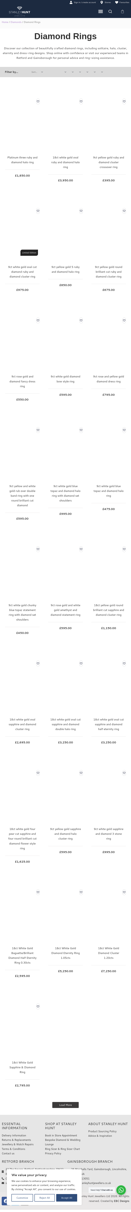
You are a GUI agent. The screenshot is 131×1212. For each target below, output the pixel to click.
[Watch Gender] (72, 72)
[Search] (110, 12)
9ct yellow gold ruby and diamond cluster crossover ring (108, 162)
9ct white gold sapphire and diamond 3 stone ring (109, 834)
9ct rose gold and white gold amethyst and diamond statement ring (65, 610)
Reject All (44, 1198)
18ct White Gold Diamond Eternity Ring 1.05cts (65, 953)
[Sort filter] (37, 72)
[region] (44, 1187)
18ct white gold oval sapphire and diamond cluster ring (22, 724)
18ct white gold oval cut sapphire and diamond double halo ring (65, 724)
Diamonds (15, 22)
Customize (22, 1198)
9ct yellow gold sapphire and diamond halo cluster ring (65, 834)
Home (5, 22)
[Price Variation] (65, 72)
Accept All (66, 1198)
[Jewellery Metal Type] (79, 72)
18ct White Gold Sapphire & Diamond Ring (22, 1067)
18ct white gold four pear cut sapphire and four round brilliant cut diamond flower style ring (22, 838)
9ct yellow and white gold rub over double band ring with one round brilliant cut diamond (22, 495)
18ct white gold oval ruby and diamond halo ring (65, 162)
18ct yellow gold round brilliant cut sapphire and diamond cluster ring (108, 610)
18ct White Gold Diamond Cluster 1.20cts (108, 953)
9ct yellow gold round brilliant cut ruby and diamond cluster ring (108, 272)
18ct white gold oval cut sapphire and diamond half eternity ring (108, 724)
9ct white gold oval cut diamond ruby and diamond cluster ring (22, 272)
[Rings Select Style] (87, 72)
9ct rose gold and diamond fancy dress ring (22, 381)
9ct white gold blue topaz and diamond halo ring (109, 491)
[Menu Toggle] (100, 11)
